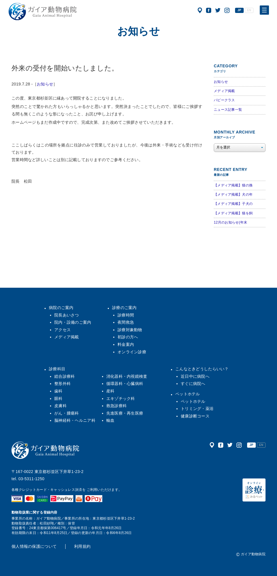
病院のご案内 (61, 307)
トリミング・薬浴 (197, 408)
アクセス (199, 10)
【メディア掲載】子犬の (233, 204)
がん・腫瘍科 (66, 413)
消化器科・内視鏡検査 (126, 376)
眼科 (58, 398)
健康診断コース (195, 416)
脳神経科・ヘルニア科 (74, 420)
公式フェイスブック (208, 10)
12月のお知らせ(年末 (230, 222)
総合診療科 (64, 376)
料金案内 (126, 344)
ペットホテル (187, 394)
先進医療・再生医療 (124, 413)
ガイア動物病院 (45, 450)
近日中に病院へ (195, 376)
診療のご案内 (124, 307)
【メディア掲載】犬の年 (233, 194)
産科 (110, 391)
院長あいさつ (66, 315)
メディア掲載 (224, 91)
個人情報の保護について (34, 546)
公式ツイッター (218, 10)
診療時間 (126, 315)
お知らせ (45, 84)
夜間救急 (126, 322)
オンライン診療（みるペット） (254, 489)
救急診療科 (116, 405)
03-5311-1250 (31, 478)
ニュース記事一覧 (228, 110)
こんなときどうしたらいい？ (202, 369)
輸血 (110, 420)
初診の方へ (128, 337)
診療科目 (57, 369)
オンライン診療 (132, 352)
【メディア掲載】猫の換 (233, 185)
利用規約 (82, 546)
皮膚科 (60, 405)
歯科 (58, 391)
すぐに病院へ (193, 383)
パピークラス (224, 100)
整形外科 (62, 383)
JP (239, 10)
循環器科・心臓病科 (124, 383)
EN (249, 10)
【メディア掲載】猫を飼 (233, 213)
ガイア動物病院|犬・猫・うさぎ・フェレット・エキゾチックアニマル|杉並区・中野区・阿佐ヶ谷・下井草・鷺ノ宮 (42, 11)
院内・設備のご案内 (72, 322)
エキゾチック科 (120, 398)
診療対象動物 (130, 329)
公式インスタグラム (227, 10)
